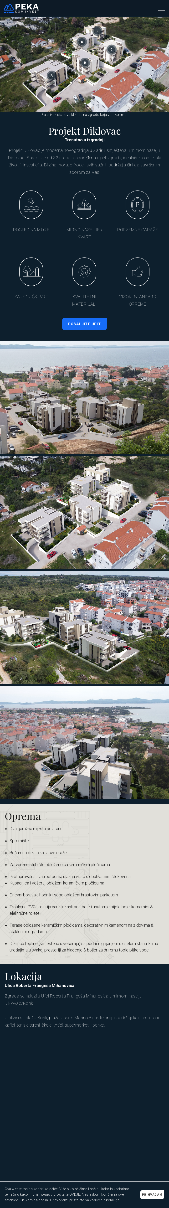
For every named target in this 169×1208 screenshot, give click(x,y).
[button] (161, 8)
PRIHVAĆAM (152, 1194)
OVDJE (74, 1194)
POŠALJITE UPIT (84, 324)
